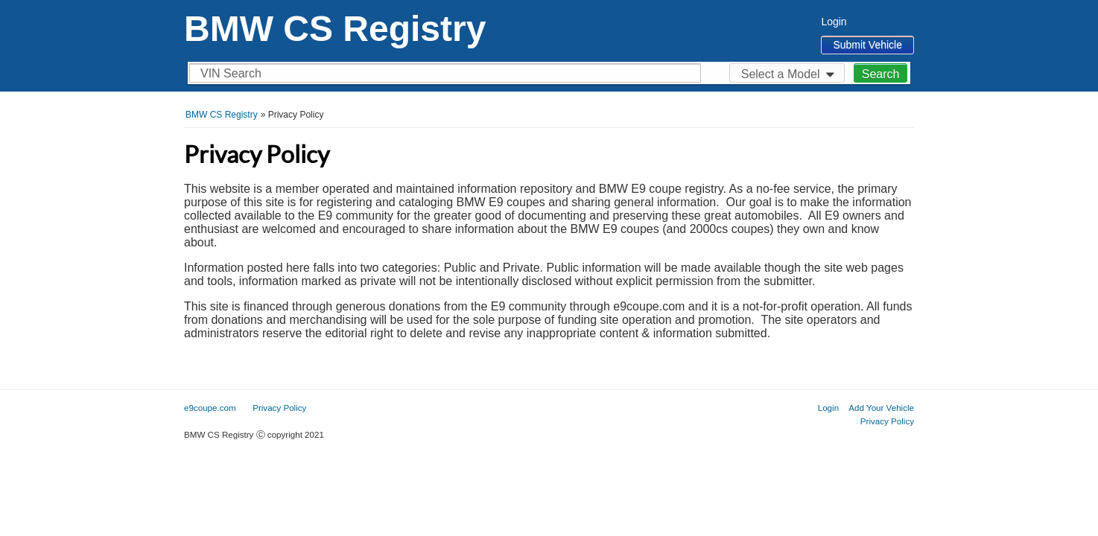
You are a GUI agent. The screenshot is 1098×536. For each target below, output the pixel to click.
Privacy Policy (887, 421)
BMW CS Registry (335, 28)
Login (833, 22)
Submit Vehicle (867, 45)
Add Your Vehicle (881, 407)
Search (881, 74)
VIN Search (230, 73)
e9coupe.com (210, 407)
